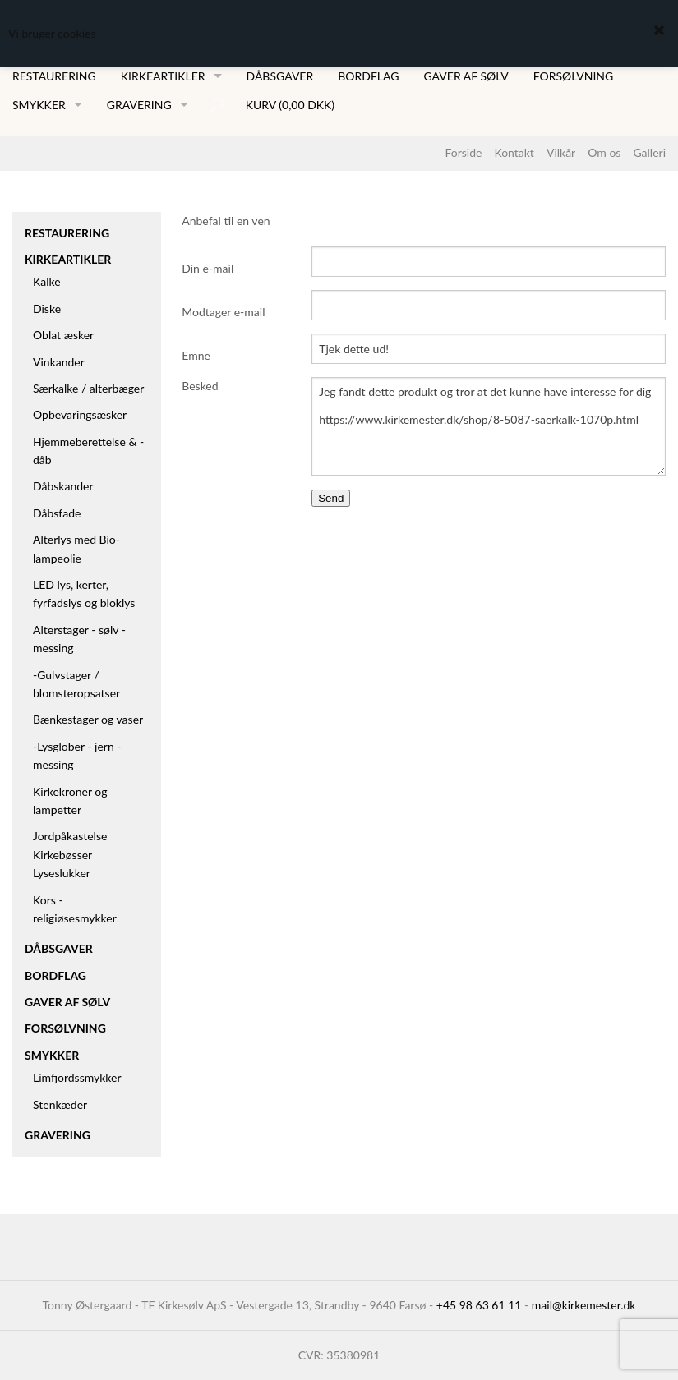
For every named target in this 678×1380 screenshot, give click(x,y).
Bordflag (368, 76)
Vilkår (561, 152)
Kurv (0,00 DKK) (290, 105)
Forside (463, 152)
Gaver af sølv (465, 76)
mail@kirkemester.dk (584, 1305)
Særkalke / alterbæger (88, 388)
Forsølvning (573, 76)
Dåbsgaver (280, 76)
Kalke (47, 281)
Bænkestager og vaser (88, 719)
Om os (604, 152)
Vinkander (59, 362)
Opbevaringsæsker (80, 414)
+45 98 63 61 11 (479, 1305)
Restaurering (54, 76)
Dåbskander (63, 486)
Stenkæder (60, 1104)
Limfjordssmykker (77, 1077)
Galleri (649, 152)
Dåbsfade (57, 513)
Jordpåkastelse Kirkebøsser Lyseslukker (70, 854)
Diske (47, 308)
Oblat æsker (63, 335)
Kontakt (514, 152)
